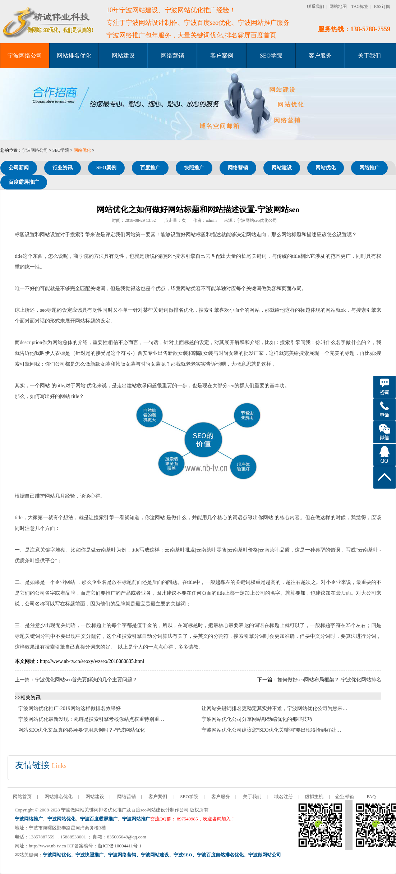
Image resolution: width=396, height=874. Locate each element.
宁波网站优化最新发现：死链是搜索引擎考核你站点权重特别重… (91, 719)
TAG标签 (360, 6)
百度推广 (150, 167)
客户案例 (221, 55)
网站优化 (82, 150)
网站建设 (123, 55)
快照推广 (194, 167)
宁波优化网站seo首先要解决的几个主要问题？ (86, 679)
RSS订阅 (382, 6)
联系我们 (315, 6)
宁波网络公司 (25, 55)
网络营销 (172, 55)
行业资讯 (62, 167)
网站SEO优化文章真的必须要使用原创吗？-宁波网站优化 (81, 730)
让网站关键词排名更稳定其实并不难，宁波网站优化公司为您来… (274, 708)
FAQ (371, 796)
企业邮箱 (344, 796)
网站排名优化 (74, 55)
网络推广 (369, 167)
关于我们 (369, 55)
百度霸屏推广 (24, 182)
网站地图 (338, 6)
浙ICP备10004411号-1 (120, 845)
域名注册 (283, 796)
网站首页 (22, 796)
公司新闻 (19, 167)
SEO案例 (106, 167)
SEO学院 (271, 55)
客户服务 (320, 55)
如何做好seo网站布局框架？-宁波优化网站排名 (329, 679)
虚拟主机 (314, 796)
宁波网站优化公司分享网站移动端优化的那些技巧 (257, 719)
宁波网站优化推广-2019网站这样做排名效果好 (69, 708)
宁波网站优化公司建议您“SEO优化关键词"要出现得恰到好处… (271, 730)
